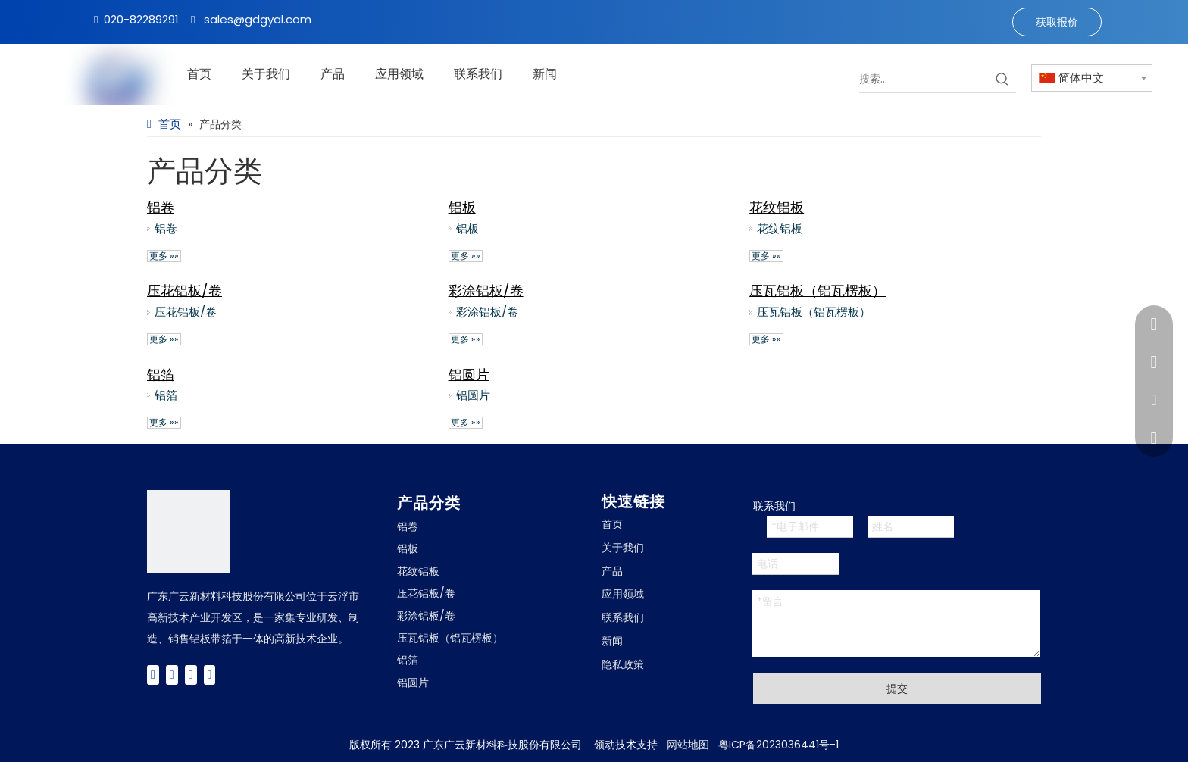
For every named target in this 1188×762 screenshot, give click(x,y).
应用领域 (623, 593)
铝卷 (160, 207)
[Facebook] (153, 674)
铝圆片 (469, 374)
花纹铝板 (776, 207)
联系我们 (623, 617)
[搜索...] (924, 78)
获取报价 (1057, 22)
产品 (612, 571)
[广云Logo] (188, 531)
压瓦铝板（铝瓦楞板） (817, 290)
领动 (604, 744)
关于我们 (623, 547)
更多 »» (164, 256)
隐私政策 (623, 664)
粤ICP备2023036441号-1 (778, 744)
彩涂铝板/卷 (486, 290)
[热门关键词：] (1002, 78)
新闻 (612, 640)
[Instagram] (210, 674)
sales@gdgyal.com (257, 19)
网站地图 (688, 744)
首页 (612, 524)
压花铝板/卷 (184, 290)
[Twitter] (172, 674)
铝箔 (160, 374)
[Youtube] (191, 674)
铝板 (462, 207)
